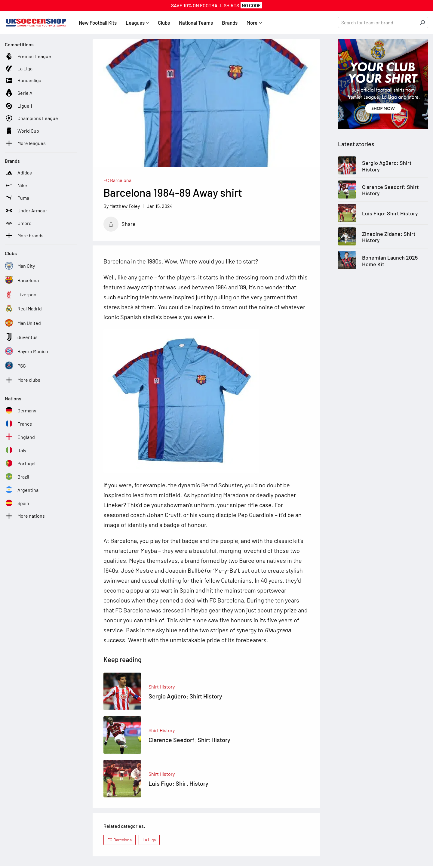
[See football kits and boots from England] (20, 437)
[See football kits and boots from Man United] (23, 323)
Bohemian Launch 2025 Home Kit (390, 260)
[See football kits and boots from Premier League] (28, 56)
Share (119, 224)
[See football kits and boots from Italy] (15, 450)
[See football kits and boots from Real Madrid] (23, 308)
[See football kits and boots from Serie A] (18, 93)
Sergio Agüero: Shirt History (387, 166)
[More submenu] (260, 22)
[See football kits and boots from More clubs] (22, 380)
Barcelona (116, 261)
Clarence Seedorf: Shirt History (390, 190)
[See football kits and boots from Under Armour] (26, 210)
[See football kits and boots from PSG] (15, 366)
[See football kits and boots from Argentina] (21, 490)
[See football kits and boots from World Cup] (22, 131)
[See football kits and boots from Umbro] (18, 223)
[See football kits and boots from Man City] (20, 266)
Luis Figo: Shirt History (390, 213)
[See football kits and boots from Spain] (17, 503)
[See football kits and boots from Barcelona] (22, 280)
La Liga (149, 839)
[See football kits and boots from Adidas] (18, 172)
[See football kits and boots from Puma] (17, 198)
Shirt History (162, 686)
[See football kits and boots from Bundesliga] (23, 80)
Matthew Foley (124, 206)
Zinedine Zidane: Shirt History (389, 237)
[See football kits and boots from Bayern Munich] (26, 351)
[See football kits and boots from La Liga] (18, 69)
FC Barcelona (117, 180)
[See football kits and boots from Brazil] (17, 476)
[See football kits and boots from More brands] (24, 236)
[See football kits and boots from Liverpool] (21, 294)
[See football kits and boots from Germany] (20, 410)
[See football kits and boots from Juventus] (21, 337)
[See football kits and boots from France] (18, 423)
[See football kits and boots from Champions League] (31, 118)
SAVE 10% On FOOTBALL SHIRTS (216, 5)
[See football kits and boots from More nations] (25, 516)
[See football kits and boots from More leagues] (25, 143)
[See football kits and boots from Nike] (16, 185)
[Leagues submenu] (147, 22)
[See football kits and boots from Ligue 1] (18, 106)
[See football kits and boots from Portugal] (20, 463)
